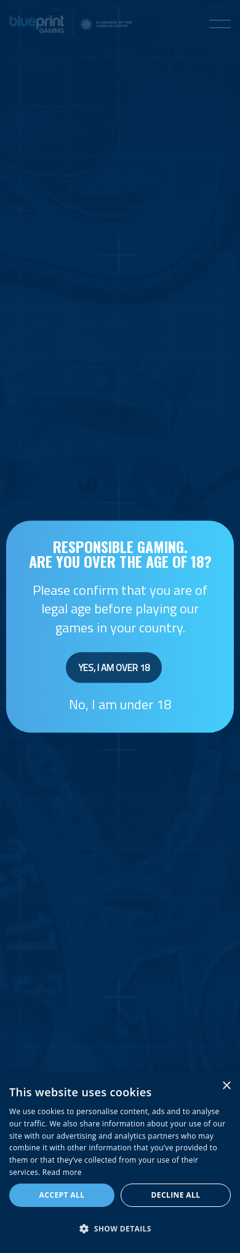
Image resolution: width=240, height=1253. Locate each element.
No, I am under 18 (120, 704)
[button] (120, 1229)
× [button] (226, 1086)
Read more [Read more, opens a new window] (62, 1172)
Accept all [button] (62, 1195)
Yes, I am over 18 (114, 668)
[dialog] (120, 1163)
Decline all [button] (176, 1195)
